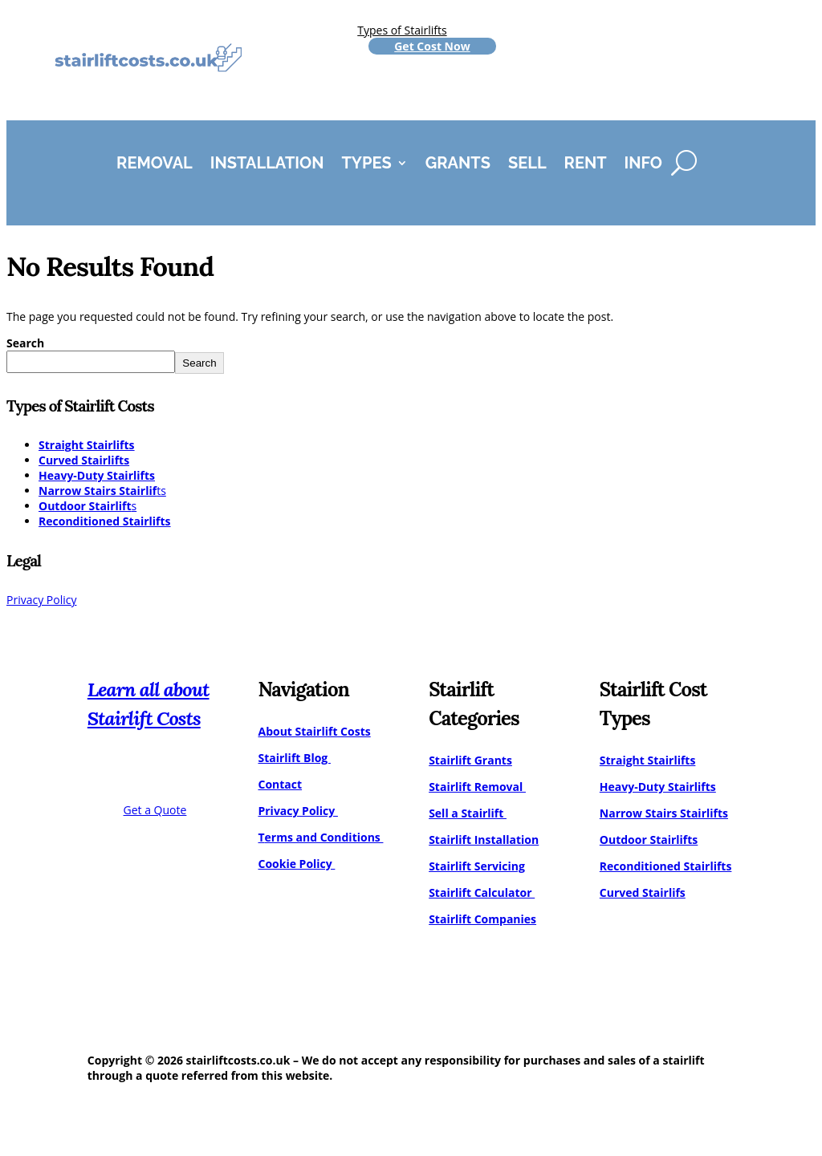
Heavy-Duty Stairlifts (97, 475)
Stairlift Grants (470, 760)
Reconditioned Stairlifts (105, 521)
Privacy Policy (41, 599)
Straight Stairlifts (87, 444)
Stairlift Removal (477, 786)
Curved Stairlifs (643, 892)
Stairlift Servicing (477, 866)
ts (102, 490)
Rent (585, 164)
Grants (457, 164)
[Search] (684, 163)
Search (25, 343)
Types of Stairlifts (401, 30)
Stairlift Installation (484, 839)
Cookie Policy (296, 863)
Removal (154, 164)
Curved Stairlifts (84, 460)
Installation (267, 164)
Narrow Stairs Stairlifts (664, 813)
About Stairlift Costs (314, 731)
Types (366, 164)
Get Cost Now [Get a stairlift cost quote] (432, 46)
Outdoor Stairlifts (649, 839)
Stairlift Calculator (482, 892)
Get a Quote (155, 809)
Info (643, 164)
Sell (527, 164)
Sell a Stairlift (468, 813)
